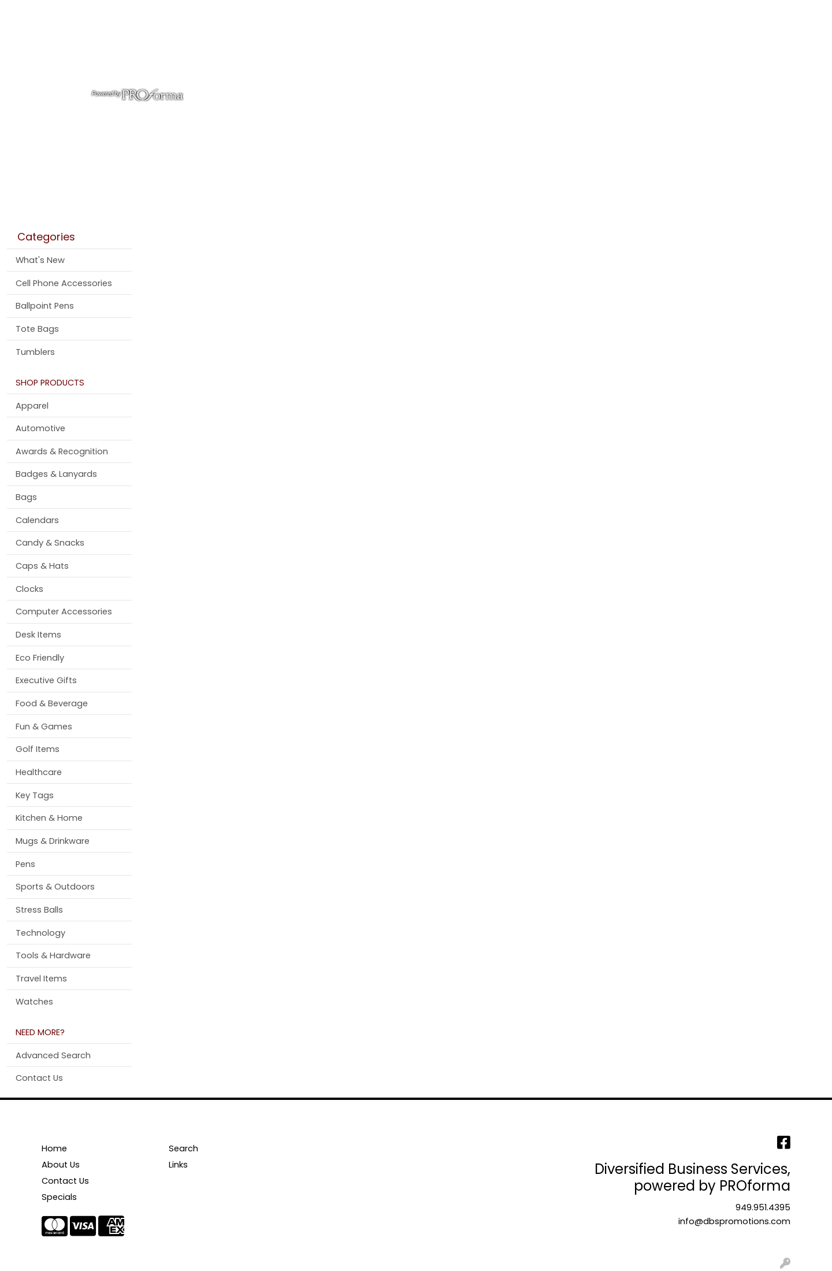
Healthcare (39, 772)
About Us (66, 12)
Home (24, 12)
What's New (40, 260)
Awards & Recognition (62, 451)
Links (178, 1164)
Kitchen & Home (49, 818)
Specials (59, 1197)
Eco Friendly (40, 658)
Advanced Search (53, 1055)
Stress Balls (39, 910)
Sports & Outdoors (55, 886)
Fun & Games (44, 726)
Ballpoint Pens (45, 306)
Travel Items (41, 978)
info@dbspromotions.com (734, 1221)
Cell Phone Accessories (64, 283)
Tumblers (35, 352)
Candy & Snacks (50, 543)
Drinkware (443, 51)
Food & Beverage (52, 703)
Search (671, 12)
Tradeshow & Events (577, 51)
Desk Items (38, 634)
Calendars (37, 520)
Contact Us (121, 12)
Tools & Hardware (53, 955)
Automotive (40, 428)
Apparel (342, 51)
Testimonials (183, 12)
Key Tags (35, 795)
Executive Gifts (46, 680)
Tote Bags (37, 329)
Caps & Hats (42, 566)
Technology (40, 933)
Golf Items (38, 749)
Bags (390, 51)
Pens (652, 51)
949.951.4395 (763, 1207)
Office (498, 51)
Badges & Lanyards (56, 474)
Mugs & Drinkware (53, 841)
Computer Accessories (64, 611)
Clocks (29, 589)
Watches (34, 1001)
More (692, 51)
